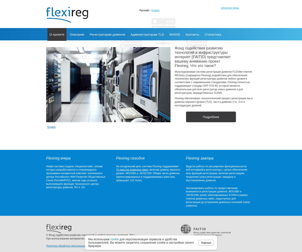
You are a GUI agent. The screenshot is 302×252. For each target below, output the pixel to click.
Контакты (192, 34)
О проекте (56, 34)
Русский (144, 10)
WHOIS (174, 34)
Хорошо (206, 242)
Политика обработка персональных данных (71, 245)
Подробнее (211, 117)
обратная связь (230, 7)
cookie (114, 239)
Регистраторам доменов (107, 34)
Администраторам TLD (147, 34)
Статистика (213, 34)
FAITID (205, 230)
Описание (77, 34)
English (155, 10)
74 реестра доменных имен (132, 169)
